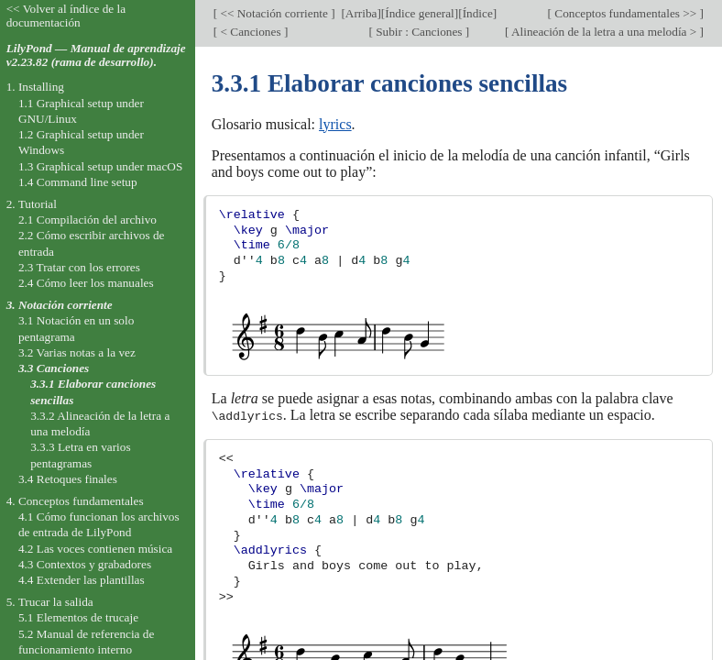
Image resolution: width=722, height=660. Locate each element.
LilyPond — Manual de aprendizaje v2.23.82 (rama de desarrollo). (96, 55)
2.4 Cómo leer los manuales (86, 283)
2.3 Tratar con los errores (79, 267)
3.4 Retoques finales (67, 479)
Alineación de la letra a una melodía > (604, 31)
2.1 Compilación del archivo (87, 219)
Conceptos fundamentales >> (626, 13)
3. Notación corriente (59, 305)
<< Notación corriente (274, 13)
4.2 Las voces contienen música (95, 549)
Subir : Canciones (419, 31)
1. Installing (35, 87)
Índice (478, 13)
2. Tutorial (31, 204)
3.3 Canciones (53, 368)
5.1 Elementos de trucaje (78, 617)
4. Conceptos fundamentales (75, 501)
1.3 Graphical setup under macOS (100, 166)
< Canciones (250, 31)
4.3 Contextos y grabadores (84, 564)
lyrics (335, 124)
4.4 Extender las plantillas (81, 580)
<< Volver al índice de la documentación (66, 15)
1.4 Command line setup (77, 182)
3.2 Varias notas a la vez (77, 352)
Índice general (419, 13)
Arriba (361, 13)
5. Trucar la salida (49, 602)
